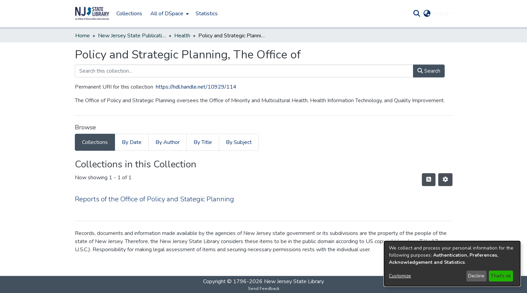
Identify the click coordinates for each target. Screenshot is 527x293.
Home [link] (82, 35)
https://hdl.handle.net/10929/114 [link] (196, 87)
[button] (92, 13)
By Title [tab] (203, 142)
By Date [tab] (132, 142)
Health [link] (182, 35)
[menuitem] (169, 13)
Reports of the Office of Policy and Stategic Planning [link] (154, 199)
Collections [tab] (95, 142)
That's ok (501, 276)
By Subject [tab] (239, 142)
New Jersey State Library (294, 281)
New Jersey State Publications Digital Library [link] (132, 35)
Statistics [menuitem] (207, 13)
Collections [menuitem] (129, 13)
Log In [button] (441, 13)
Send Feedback (263, 288)
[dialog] (452, 263)
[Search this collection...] (244, 71)
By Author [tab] (167, 142)
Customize (400, 276)
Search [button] (428, 71)
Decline (476, 276)
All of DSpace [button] (166, 13)
